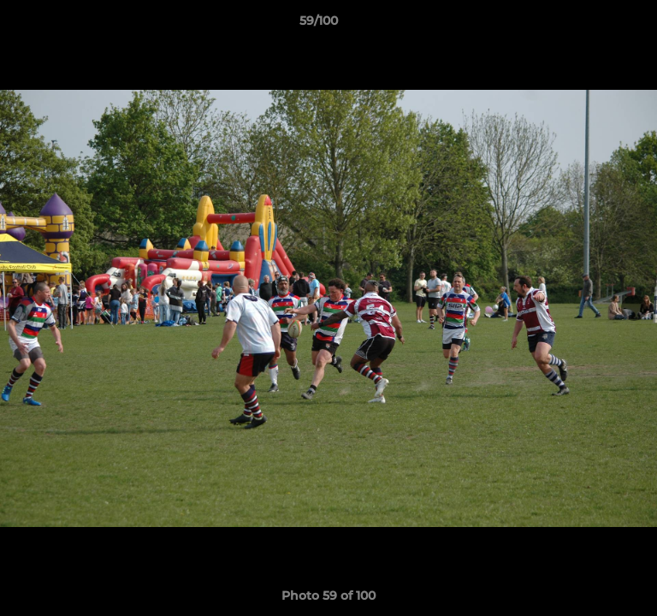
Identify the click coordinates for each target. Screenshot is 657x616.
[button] (595, 25)
